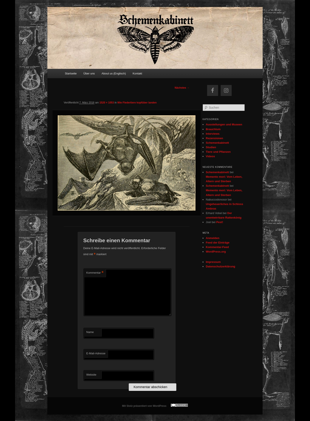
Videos (210, 156)
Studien (211, 147)
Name (90, 332)
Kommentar (95, 273)
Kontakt (137, 73)
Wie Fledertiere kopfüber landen (137, 102)
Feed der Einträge (217, 242)
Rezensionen (214, 138)
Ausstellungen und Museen (224, 124)
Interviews (213, 133)
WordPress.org (216, 251)
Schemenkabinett (217, 142)
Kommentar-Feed (217, 247)
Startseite (71, 73)
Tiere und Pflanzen (218, 151)
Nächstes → (182, 87)
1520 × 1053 (106, 102)
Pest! (219, 222)
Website (91, 374)
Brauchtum (213, 129)
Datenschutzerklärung (220, 266)
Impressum (213, 262)
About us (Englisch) (114, 73)
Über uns (89, 73)
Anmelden (212, 238)
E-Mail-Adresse (95, 353)
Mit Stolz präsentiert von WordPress (144, 405)
